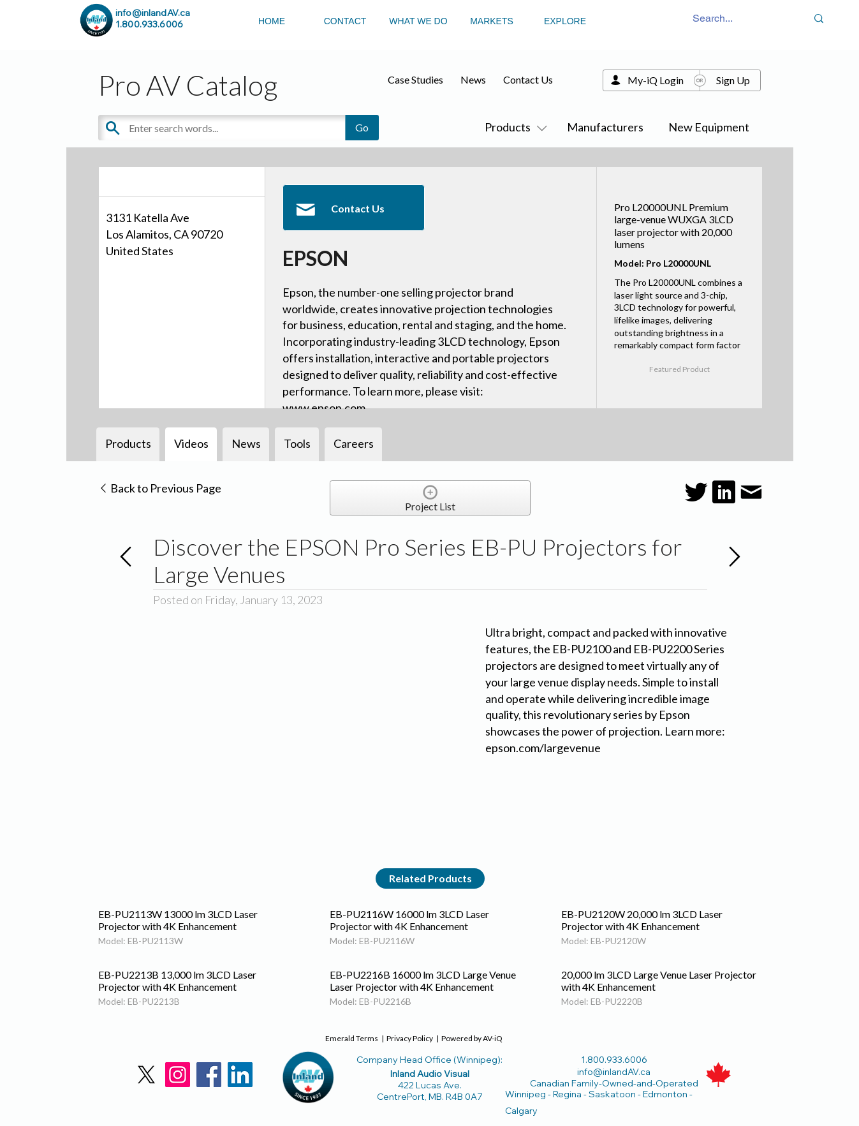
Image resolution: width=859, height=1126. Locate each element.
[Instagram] (177, 1074)
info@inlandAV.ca (152, 13)
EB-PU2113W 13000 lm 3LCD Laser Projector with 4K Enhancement (178, 920)
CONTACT (345, 21)
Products (513, 127)
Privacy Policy (409, 1038)
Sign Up (733, 80)
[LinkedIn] (240, 1074)
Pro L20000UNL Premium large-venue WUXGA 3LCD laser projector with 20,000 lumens (673, 225)
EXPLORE (565, 21)
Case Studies (415, 79)
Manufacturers (605, 127)
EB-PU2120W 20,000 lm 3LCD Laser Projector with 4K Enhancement (642, 920)
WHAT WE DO (418, 21)
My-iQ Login (656, 80)
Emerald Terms (351, 1038)
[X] (146, 1074)
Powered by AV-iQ (472, 1038)
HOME (271, 21)
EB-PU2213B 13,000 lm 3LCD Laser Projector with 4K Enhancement (177, 980)
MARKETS (491, 21)
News (473, 79)
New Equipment (708, 127)
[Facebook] (208, 1074)
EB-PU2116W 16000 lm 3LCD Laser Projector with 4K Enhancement (409, 920)
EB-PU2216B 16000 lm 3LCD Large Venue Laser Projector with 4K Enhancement (423, 980)
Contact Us (528, 79)
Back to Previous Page (159, 488)
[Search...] (712, 18)
